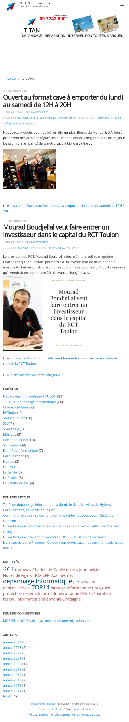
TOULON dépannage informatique (29, 401)
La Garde (10, 472)
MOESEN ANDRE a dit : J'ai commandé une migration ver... (48, 620)
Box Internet (61, 575)
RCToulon (23, 117)
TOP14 (108, 117)
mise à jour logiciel (83, 569)
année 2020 (12, 663)
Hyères (8, 461)
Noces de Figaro (17, 575)
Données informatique (20, 450)
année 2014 (12, 690)
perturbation (85, 581)
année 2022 (12, 653)
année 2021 (12, 658)
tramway (23, 569)
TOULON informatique (33, 3)
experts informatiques (43, 593)
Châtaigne (71, 599)
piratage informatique (71, 588)
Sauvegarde (12, 445)
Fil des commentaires (65, 714)
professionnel (10, 123)
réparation (101, 593)
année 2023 (12, 647)
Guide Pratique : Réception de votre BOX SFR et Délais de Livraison (54, 537)
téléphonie (51, 599)
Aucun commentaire (37, 111)
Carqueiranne (13, 456)
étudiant (29, 123)
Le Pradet (10, 477)
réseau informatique (22, 599)
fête (21, 123)
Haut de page (91, 714)
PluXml (56, 709)
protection (12, 593)
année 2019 (12, 669)
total (7, 696)
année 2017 (12, 674)
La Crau (9, 467)
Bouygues (101, 588)
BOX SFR (41, 575)
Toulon (117, 117)
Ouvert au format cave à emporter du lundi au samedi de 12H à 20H (63, 101)
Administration (82, 709)
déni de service (17, 588)
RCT (94, 117)
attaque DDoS (78, 593)
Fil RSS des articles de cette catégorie (31, 375)
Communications (67, 117)
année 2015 (12, 685)
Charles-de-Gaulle (17, 407)
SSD (6, 423)
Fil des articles (38, 714)
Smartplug (11, 429)
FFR (67, 247)
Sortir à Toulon (38, 117)
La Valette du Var (16, 483)
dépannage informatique (37, 581)
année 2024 (12, 642)
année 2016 (12, 680)
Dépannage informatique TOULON (29, 396)
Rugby (100, 117)
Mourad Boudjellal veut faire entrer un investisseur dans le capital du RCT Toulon (61, 231)
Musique (52, 117)
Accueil (12, 78)
